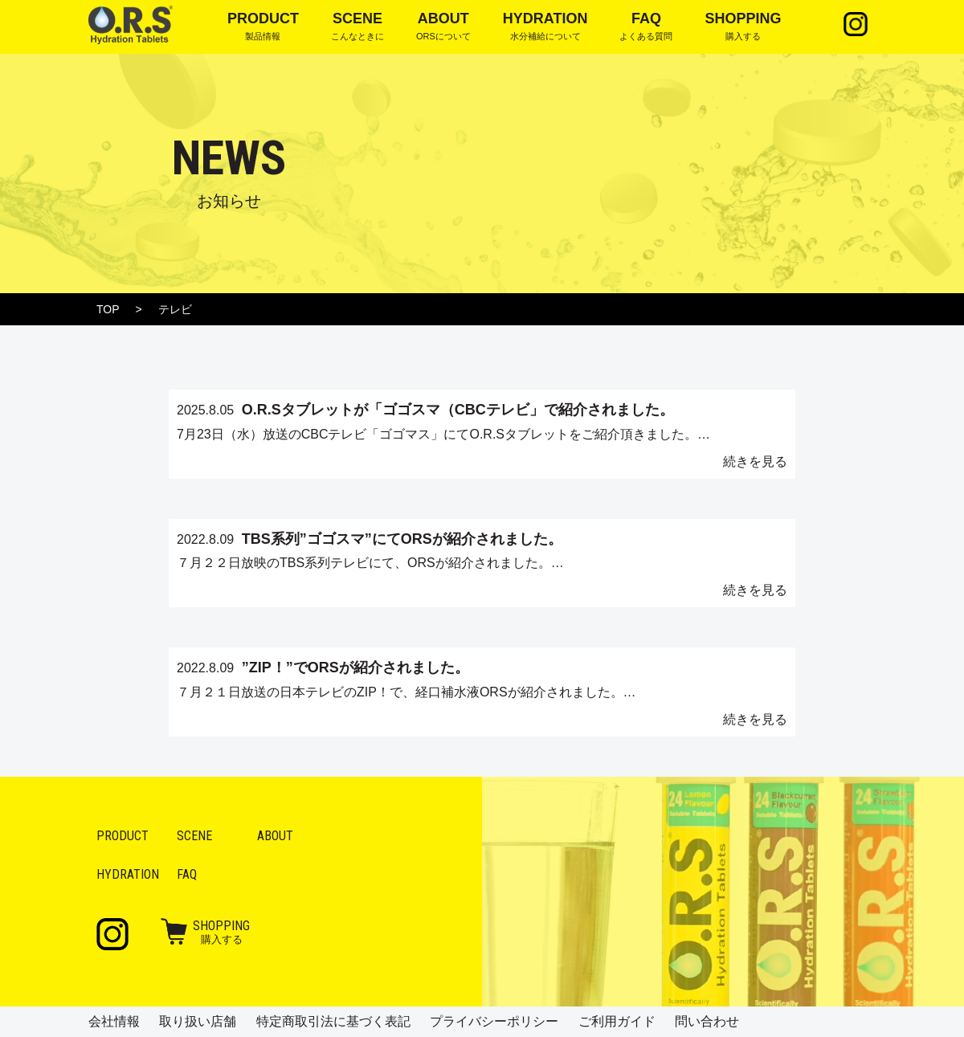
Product (122, 835)
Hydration (127, 874)
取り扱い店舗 (197, 1021)
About (275, 835)
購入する (221, 931)
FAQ (187, 874)
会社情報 (114, 1021)
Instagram (856, 24)
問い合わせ (707, 1021)
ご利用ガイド (617, 1021)
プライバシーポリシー (494, 1021)
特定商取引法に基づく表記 (333, 1021)
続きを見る (755, 461)
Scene (194, 835)
